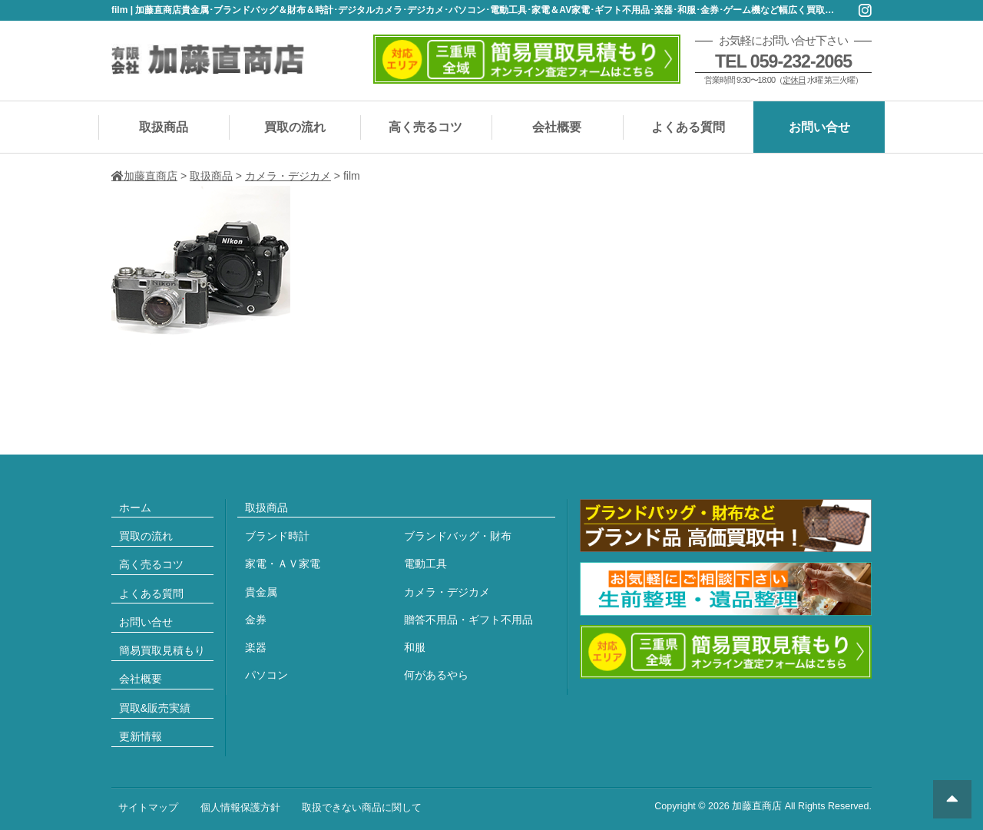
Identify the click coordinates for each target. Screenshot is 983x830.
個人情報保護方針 (240, 807)
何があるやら (436, 675)
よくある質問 (688, 127)
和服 (414, 647)
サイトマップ (148, 807)
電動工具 (425, 563)
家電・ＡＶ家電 (282, 563)
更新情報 (140, 736)
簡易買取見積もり (162, 650)
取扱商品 (163, 127)
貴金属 (261, 592)
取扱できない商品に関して (362, 807)
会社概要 (556, 127)
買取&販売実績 (154, 708)
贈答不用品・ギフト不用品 (468, 619)
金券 (255, 619)
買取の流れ (295, 127)
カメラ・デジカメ (447, 592)
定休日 (794, 79)
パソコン (266, 675)
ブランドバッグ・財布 (457, 536)
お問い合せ (819, 127)
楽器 (255, 647)
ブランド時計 (277, 536)
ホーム (135, 507)
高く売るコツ (425, 127)
